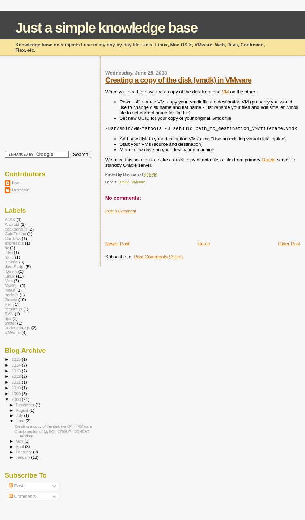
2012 (16, 376)
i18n (9, 252)
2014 (16, 365)
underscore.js (17, 327)
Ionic (9, 257)
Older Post (289, 243)
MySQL (12, 285)
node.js (11, 294)
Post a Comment (120, 211)
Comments (22, 496)
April (20, 446)
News (10, 290)
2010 (16, 387)
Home (204, 243)
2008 (16, 399)
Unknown (21, 189)
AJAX (10, 219)
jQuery (11, 271)
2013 (16, 370)
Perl (8, 304)
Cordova (13, 238)
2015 (16, 359)
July (20, 415)
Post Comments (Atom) (158, 256)
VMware (138, 182)
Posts (17, 486)
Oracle (268, 159)
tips (8, 318)
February (24, 452)
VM (225, 91)
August (23, 410)
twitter (10, 323)
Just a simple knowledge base (106, 27)
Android (12, 224)
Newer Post (117, 243)
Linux (10, 276)
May (20, 441)
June (21, 421)
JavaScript (15, 266)
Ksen (17, 182)
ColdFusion (15, 233)
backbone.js (16, 229)
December (25, 405)
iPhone (11, 261)
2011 (16, 382)
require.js (13, 308)
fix (7, 247)
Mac (9, 280)
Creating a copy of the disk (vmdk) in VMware (178, 80)
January (23, 457)
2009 (16, 393)
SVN (9, 313)
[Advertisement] (190, 224)
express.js (14, 243)
